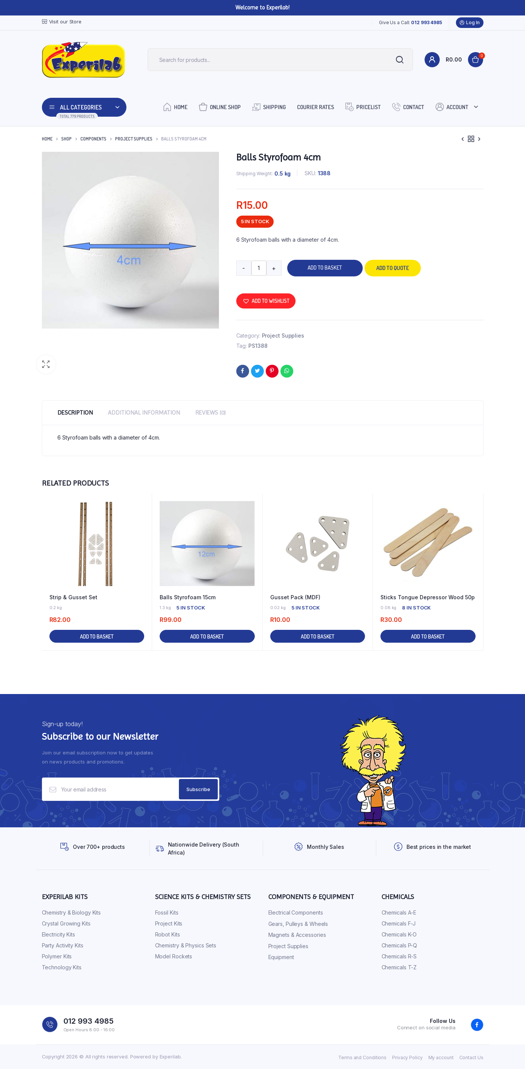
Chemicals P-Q (399, 945)
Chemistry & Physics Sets (186, 945)
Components (93, 139)
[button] (46, 364)
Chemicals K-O (399, 934)
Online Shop (220, 106)
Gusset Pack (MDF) (295, 597)
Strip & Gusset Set (73, 597)
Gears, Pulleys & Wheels (298, 924)
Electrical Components (295, 912)
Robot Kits (167, 934)
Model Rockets (173, 956)
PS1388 (257, 345)
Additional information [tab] (144, 412)
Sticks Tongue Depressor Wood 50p (427, 597)
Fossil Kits (167, 912)
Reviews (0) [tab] (210, 412)
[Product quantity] (258, 268)
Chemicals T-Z (399, 967)
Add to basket (325, 267)
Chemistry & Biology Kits (71, 912)
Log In (469, 22)
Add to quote (392, 267)
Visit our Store (62, 21)
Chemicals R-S (399, 956)
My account (441, 1057)
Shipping (269, 106)
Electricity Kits (58, 934)
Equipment (281, 957)
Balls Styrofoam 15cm (188, 597)
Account (452, 106)
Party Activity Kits (62, 945)
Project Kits (169, 923)
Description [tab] (75, 412)
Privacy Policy (407, 1057)
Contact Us (471, 1057)
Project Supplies (133, 139)
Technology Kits (62, 967)
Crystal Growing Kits (66, 923)
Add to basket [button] (97, 636)
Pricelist (363, 106)
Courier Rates (315, 107)
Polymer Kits (57, 956)
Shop (66, 139)
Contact (408, 106)
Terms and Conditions (362, 1057)
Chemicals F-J (399, 923)
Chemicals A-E (399, 912)
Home (175, 106)
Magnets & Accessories (297, 935)
